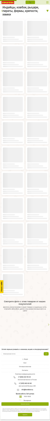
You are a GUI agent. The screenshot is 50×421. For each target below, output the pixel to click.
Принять (25, 414)
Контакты (25, 370)
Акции (25, 359)
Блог (25, 363)
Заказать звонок (25, 404)
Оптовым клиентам (25, 366)
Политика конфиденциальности (25, 374)
